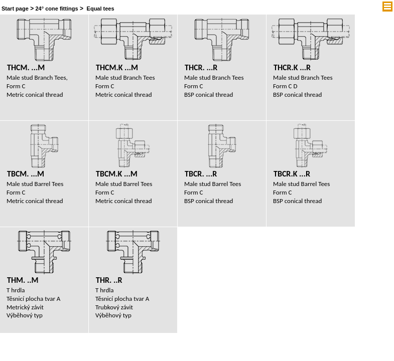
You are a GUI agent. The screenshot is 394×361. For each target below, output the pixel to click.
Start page (15, 9)
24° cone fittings (56, 9)
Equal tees (100, 9)
